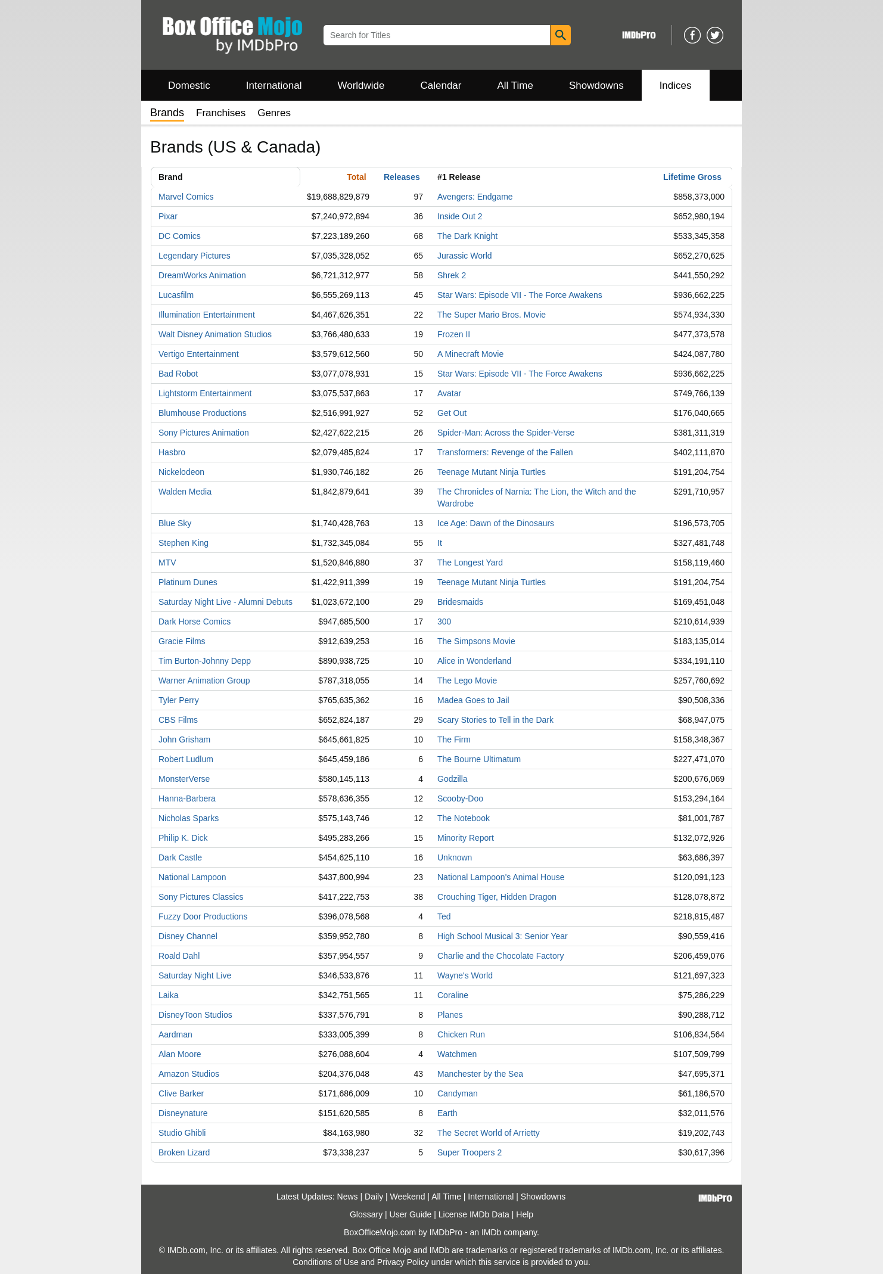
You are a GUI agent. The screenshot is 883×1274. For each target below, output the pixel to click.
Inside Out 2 (460, 216)
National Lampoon (192, 877)
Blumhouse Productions (202, 413)
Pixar (168, 216)
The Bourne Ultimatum (479, 759)
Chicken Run (461, 1034)
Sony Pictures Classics (200, 897)
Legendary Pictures (194, 255)
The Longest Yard (470, 562)
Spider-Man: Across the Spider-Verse (505, 432)
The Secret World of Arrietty (488, 1133)
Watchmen (457, 1054)
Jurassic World (464, 255)
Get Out (452, 413)
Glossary (366, 1214)
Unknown (454, 857)
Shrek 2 (451, 275)
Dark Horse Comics (194, 621)
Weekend (407, 1196)
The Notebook (463, 818)
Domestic (189, 85)
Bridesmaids (460, 602)
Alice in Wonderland (474, 661)
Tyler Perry (178, 700)
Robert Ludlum (185, 759)
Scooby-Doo (460, 798)
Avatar (449, 393)
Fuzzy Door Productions (202, 916)
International (274, 85)
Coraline (452, 995)
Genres (274, 113)
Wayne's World (465, 975)
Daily (374, 1196)
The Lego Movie (467, 680)
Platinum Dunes (187, 582)
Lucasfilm (176, 295)
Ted (444, 916)
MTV (167, 562)
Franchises (220, 113)
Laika (168, 995)
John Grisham (184, 739)
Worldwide (360, 85)
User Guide (411, 1214)
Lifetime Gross (692, 177)
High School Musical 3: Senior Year (502, 936)
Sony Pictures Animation (203, 432)
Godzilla (452, 779)
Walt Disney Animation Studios (215, 334)
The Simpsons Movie (476, 641)
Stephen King (183, 543)
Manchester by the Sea (480, 1074)
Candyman (457, 1093)
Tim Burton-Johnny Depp (204, 661)
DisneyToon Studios (195, 1015)
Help (524, 1214)
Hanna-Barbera (187, 798)
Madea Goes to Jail (473, 700)
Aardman (175, 1034)
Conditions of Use (326, 1262)
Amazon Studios (188, 1074)
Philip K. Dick (182, 838)
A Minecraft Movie (470, 354)
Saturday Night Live (194, 975)
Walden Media (185, 491)
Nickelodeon (181, 472)
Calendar (441, 85)
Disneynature (183, 1113)
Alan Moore (179, 1054)
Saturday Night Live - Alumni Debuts (225, 602)
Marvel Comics (186, 196)
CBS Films (178, 720)
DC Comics (179, 236)
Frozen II (453, 334)
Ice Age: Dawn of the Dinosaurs (495, 523)
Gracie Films (182, 641)
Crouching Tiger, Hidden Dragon (496, 897)
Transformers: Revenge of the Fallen (505, 452)
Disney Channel (187, 936)
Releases (402, 177)
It (439, 543)
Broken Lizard (184, 1152)
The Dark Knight (467, 236)
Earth (447, 1113)
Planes (450, 1015)
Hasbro (171, 452)
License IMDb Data (474, 1214)
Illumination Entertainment (206, 314)
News (347, 1196)
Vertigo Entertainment (198, 354)
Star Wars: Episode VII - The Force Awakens (519, 295)
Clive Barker (181, 1093)
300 (444, 621)
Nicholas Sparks (188, 818)
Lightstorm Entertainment (204, 393)
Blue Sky (174, 523)
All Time (515, 85)
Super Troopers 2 (469, 1152)
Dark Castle (180, 857)
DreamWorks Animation (202, 275)
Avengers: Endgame (475, 196)
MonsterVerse (184, 779)
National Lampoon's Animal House (501, 877)
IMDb (491, 1232)
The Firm (454, 739)
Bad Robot (178, 373)
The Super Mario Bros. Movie (491, 314)
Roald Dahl (179, 956)
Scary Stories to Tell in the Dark (495, 720)
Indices (676, 85)
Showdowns (596, 85)
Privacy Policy (403, 1262)
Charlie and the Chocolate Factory (500, 956)
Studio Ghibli (182, 1133)
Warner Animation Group (204, 680)
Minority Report (465, 838)
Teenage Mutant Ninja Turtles (491, 472)
